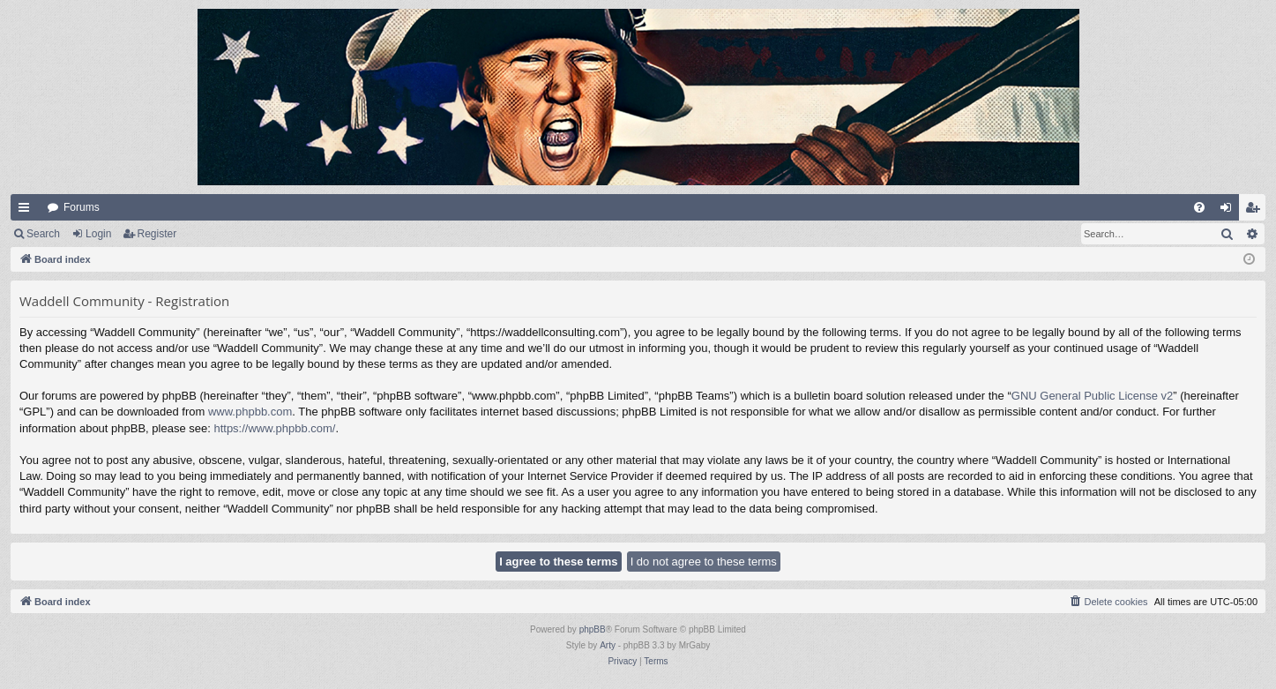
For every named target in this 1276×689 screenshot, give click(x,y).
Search (43, 234)
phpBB (592, 629)
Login (98, 234)
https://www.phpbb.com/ (274, 428)
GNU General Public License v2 (1092, 395)
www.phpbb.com (250, 411)
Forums (81, 207)
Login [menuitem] (1229, 211)
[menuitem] (1199, 207)
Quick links (27, 211)
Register (157, 234)
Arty (608, 645)
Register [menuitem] (1256, 211)
